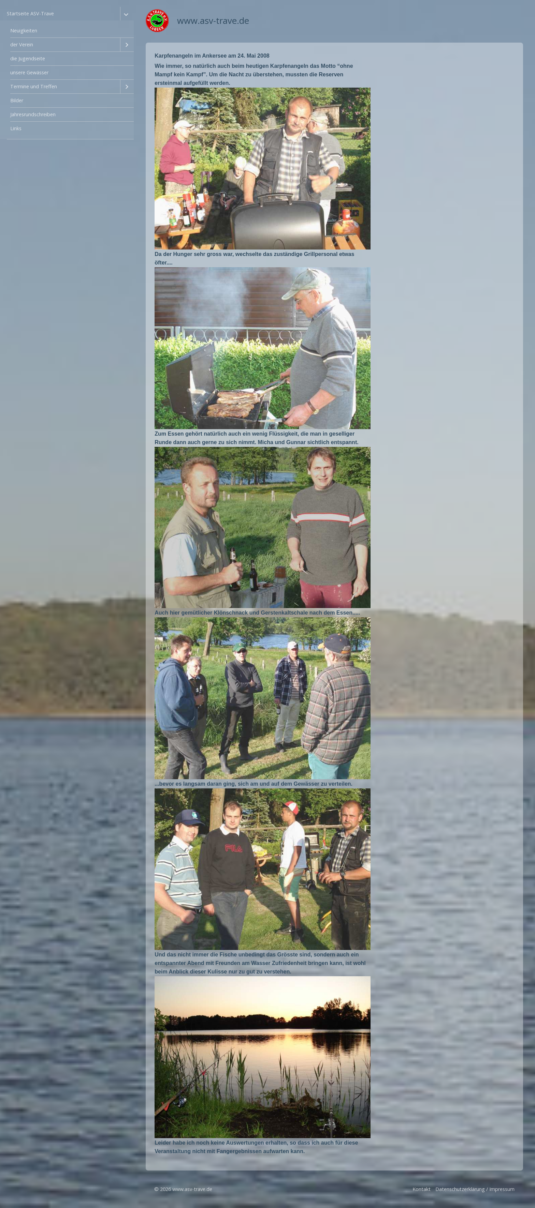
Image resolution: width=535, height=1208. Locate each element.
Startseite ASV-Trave (30, 13)
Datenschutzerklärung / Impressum (475, 1189)
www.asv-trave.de (213, 21)
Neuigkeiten (23, 30)
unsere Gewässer (29, 72)
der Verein (21, 44)
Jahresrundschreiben (33, 114)
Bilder (16, 100)
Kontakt (422, 1189)
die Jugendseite (27, 58)
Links (15, 128)
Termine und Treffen (33, 86)
